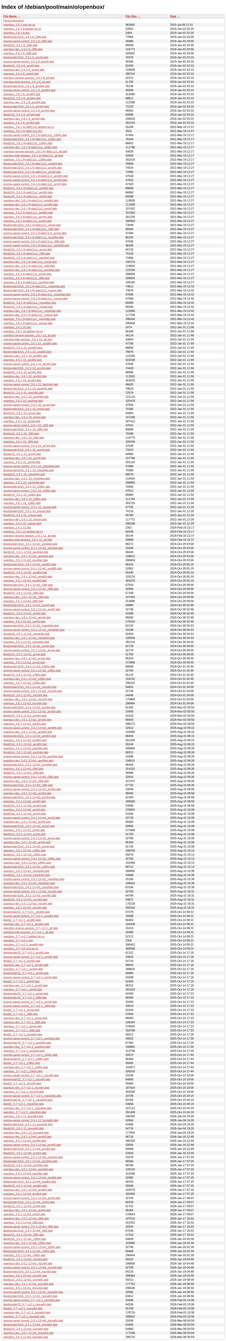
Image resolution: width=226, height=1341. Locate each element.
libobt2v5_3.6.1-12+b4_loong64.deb (26, 1328)
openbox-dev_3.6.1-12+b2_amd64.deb (27, 576)
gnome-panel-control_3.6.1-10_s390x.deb (29, 490)
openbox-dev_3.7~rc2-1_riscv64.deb (26, 1087)
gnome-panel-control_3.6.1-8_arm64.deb (29, 110)
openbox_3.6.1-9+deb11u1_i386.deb (26, 278)
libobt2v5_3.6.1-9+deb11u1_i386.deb (26, 253)
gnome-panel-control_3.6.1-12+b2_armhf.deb (31, 609)
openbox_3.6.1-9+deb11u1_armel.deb (27, 274)
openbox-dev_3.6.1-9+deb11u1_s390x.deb (30, 147)
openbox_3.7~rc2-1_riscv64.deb (23, 1091)
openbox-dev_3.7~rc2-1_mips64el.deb (27, 1108)
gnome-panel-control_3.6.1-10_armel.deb (29, 404)
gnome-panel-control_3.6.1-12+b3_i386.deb (30, 776)
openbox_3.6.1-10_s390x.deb (22, 503)
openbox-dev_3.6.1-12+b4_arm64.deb (27, 1136)
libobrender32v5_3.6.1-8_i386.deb (24, 36)
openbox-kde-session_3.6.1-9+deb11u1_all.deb (33, 155)
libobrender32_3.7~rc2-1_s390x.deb (26, 1058)
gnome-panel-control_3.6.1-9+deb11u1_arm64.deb (35, 180)
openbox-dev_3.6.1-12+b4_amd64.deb (27, 1189)
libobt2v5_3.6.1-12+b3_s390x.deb (24, 854)
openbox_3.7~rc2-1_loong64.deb (24, 1316)
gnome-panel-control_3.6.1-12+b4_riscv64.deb (32, 1267)
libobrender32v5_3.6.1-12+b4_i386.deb (28, 1230)
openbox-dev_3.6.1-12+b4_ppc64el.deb (28, 1169)
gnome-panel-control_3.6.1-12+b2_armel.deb (31, 650)
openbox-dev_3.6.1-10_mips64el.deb (26, 478)
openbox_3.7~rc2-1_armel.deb (22, 1026)
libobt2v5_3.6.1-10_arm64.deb (22, 372)
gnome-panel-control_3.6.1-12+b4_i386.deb (30, 1226)
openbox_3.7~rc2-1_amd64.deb (23, 944)
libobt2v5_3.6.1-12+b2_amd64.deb (25, 572)
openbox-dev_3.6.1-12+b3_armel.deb (26, 842)
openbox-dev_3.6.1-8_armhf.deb (23, 69)
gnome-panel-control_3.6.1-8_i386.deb (27, 41)
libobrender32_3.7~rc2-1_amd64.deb (26, 911)
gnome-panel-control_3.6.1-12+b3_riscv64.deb (32, 891)
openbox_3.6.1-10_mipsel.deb (22, 523)
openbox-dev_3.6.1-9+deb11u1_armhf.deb (30, 208)
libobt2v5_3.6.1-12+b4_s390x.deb (24, 1239)
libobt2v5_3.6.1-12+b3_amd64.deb (25, 744)
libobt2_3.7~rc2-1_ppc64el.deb (22, 1034)
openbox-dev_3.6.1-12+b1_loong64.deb (28, 1283)
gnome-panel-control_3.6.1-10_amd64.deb (30, 343)
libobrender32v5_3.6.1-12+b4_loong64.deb (30, 1324)
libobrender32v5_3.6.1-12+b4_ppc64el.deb (30, 1161)
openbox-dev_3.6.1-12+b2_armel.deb (26, 658)
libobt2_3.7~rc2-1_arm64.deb (21, 960)
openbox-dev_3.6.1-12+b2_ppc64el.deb (28, 556)
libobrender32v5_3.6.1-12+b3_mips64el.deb (31, 887)
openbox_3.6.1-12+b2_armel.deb (24, 662)
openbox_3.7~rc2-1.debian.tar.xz (24, 936)
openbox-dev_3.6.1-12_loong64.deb (26, 1132)
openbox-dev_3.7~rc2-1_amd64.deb (26, 924)
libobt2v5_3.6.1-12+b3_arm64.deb (24, 805)
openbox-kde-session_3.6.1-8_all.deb (26, 81)
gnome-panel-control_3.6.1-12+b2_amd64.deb (32, 568)
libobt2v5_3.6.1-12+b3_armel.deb (24, 834)
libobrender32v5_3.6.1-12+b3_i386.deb (28, 785)
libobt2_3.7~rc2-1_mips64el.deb (23, 1103)
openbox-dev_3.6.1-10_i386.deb (23, 437)
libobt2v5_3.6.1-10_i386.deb (21, 433)
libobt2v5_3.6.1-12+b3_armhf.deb (24, 813)
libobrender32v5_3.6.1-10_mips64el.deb (28, 470)
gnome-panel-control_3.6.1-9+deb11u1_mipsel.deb (35, 298)
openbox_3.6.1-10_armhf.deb (21, 462)
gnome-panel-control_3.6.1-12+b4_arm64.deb (32, 1144)
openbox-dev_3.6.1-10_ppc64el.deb (26, 396)
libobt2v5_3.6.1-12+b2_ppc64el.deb (25, 552)
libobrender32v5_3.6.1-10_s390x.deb (26, 486)
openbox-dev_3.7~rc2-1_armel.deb (25, 1018)
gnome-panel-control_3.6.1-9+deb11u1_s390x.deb (35, 135)
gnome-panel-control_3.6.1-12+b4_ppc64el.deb (33, 1157)
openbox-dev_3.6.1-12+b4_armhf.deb (27, 1210)
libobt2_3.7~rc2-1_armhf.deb (21, 981)
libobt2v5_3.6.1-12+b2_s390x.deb (24, 674)
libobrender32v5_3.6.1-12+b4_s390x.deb (29, 1251)
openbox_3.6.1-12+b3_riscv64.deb (25, 907)
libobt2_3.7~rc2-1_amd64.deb (22, 920)
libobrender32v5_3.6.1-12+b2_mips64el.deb (31, 625)
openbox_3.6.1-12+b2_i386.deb (23, 601)
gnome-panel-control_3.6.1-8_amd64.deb (29, 90)
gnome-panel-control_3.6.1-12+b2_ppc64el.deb (33, 548)
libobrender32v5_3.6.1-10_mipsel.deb (27, 511)
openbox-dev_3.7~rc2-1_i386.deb (24, 1022)
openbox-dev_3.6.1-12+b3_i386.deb (26, 781)
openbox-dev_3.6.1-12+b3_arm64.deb (27, 793)
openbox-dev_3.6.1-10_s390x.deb (24, 499)
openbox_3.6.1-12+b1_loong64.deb (25, 1288)
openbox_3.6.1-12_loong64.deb (23, 1116)
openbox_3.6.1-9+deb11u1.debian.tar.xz (28, 127)
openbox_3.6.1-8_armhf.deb (21, 73)
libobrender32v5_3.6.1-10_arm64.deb (27, 368)
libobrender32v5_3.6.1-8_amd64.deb (26, 86)
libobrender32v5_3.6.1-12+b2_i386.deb (28, 584)
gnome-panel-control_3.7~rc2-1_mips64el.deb (32, 1095)
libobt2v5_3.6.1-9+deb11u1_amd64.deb (28, 188)
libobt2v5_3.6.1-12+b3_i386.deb (23, 772)
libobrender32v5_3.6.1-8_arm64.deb (26, 106)
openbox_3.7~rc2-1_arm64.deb (23, 969)
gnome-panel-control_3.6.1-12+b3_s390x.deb (32, 858)
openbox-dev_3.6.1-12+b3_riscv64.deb (27, 903)
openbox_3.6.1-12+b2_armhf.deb (24, 621)
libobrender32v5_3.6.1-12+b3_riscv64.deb (29, 895)
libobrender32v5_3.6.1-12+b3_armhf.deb (29, 826)
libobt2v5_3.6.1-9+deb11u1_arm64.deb (28, 192)
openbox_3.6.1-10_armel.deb (21, 421)
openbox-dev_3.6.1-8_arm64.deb (24, 118)
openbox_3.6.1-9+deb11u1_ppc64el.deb (28, 282)
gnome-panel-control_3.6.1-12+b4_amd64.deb (32, 1177)
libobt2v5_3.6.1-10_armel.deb (22, 413)
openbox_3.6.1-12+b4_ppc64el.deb (25, 1173)
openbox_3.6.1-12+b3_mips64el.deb (26, 871)
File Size (131, 16)
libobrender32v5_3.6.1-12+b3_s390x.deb (29, 866)
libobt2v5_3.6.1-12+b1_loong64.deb (26, 1279)
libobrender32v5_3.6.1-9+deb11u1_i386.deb (31, 229)
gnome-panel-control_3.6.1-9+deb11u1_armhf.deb (35, 184)
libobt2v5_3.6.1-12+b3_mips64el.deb (26, 875)
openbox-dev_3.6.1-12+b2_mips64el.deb (29, 637)
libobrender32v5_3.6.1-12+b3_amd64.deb (29, 735)
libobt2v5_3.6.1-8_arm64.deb (21, 114)
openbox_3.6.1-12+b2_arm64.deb (24, 723)
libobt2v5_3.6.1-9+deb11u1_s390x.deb (27, 143)
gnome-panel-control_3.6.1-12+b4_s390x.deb (32, 1247)
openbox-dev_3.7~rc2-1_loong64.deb (26, 1312)
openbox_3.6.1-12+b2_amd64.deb (25, 580)
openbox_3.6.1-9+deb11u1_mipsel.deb (27, 323)
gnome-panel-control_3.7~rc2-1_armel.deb (30, 1001)
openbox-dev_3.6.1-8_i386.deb (23, 49)
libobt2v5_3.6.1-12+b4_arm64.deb (24, 1153)
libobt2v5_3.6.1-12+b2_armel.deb (24, 654)
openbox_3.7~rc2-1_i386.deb (21, 1030)
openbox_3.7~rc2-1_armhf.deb (22, 989)
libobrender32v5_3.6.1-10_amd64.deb (27, 351)
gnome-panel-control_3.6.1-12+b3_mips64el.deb (33, 879)
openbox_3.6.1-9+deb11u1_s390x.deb (27, 159)
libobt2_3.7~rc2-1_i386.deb (20, 1014)
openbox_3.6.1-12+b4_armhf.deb (24, 1214)
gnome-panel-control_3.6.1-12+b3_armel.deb (31, 838)
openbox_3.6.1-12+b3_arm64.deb (24, 801)
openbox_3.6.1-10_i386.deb (20, 441)
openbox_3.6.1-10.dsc (17, 327)
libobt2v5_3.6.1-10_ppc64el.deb (23, 392)
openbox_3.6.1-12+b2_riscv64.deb (25, 703)
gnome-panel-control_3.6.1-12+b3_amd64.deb (32, 727)
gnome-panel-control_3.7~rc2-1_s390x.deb (30, 1054)
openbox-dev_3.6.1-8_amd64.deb (24, 102)
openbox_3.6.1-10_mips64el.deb (23, 482)
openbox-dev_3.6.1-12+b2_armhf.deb (27, 617)
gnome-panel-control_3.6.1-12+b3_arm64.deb (32, 789)
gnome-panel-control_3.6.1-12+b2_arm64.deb (32, 711)
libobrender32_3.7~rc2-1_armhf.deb (26, 973)
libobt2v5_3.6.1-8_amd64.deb (22, 98)
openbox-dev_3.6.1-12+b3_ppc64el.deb (28, 760)
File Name (10, 16)
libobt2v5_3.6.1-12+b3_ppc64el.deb (25, 752)
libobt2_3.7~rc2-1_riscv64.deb (22, 1083)
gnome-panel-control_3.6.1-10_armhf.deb (29, 445)
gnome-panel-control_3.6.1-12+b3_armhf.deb (31, 817)
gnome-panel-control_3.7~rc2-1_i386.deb (29, 1005)
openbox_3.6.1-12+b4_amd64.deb (25, 1193)
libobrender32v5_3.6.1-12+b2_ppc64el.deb (30, 544)
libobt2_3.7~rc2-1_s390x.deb (21, 1063)
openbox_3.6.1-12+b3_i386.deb (23, 768)
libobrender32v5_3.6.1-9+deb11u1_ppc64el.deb (33, 237)
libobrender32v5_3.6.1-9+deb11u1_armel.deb (32, 225)
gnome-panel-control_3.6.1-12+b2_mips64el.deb (33, 629)
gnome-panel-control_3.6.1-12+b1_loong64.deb (33, 1292)
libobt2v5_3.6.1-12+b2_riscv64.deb (25, 695)
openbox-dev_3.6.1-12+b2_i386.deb (26, 597)
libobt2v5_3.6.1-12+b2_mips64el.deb (26, 633)
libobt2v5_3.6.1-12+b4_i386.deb (23, 1234)
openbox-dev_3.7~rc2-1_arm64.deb (25, 965)
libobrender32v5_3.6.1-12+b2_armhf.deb (29, 605)
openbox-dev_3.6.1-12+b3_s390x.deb (27, 862)
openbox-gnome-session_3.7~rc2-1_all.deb (30, 928)
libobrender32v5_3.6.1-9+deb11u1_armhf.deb (32, 171)
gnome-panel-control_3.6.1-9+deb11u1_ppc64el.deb (36, 245)
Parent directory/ (13, 20)
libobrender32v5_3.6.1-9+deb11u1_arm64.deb (32, 167)
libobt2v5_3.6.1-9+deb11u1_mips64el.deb (29, 302)
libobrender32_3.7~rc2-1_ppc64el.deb (27, 1042)
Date (173, 16)
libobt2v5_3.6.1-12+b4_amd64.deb (25, 1185)
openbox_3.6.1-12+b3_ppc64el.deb (25, 748)
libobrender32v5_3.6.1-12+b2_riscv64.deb (29, 686)
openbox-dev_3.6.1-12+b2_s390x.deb (27, 678)
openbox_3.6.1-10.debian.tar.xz (23, 331)
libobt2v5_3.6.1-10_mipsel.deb (22, 515)
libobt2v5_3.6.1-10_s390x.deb (22, 494)
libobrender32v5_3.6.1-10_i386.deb (25, 429)
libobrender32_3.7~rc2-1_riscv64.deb (26, 1079)
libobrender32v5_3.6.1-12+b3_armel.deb (29, 846)
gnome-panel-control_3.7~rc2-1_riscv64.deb (31, 1075)
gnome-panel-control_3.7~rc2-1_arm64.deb (30, 956)
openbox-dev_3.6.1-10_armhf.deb (24, 458)
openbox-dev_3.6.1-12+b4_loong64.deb (28, 1332)
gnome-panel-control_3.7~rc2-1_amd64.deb (31, 916)
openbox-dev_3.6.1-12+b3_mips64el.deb (29, 883)
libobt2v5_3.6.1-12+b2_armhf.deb (24, 613)
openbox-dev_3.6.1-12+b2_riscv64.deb (27, 699)
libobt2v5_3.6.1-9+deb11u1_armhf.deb (27, 196)
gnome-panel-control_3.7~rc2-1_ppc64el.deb (31, 1038)
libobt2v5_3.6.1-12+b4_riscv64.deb (25, 1259)
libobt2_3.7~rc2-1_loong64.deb (22, 1308)
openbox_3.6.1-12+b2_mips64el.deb (26, 642)
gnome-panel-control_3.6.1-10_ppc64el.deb (30, 384)
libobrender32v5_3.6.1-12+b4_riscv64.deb (29, 1271)
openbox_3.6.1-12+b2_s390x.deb (24, 682)
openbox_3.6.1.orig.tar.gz (19, 24)
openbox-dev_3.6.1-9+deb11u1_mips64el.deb (32, 310)
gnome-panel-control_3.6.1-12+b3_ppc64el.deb (33, 756)
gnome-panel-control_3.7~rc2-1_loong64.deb (31, 1300)
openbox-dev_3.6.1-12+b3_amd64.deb (27, 731)
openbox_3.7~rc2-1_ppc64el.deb (24, 1050)
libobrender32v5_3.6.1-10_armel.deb (26, 408)
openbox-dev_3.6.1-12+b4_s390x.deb (27, 1243)
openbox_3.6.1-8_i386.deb (20, 53)
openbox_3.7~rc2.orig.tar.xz (20, 948)
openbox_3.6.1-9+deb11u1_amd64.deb (28, 212)
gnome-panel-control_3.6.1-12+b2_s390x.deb (32, 670)
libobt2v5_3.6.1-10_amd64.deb (22, 347)
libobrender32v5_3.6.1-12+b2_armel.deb (29, 646)
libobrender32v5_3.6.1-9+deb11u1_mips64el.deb (34, 286)
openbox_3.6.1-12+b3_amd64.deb (25, 740)
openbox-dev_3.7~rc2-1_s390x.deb (25, 1067)
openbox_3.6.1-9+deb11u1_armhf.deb (27, 221)
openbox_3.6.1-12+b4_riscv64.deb (25, 1275)
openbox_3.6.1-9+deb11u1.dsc (22, 131)
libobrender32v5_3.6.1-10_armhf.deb (26, 449)
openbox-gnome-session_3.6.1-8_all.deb (29, 77)
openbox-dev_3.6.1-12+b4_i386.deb (26, 1218)
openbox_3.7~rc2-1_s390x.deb (22, 1071)
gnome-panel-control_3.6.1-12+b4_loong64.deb (33, 1320)
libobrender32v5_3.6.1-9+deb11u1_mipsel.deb (32, 290)
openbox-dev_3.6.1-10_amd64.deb (25, 355)
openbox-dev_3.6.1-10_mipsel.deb (25, 519)
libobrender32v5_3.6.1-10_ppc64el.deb (27, 388)
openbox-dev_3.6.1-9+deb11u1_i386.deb (29, 265)
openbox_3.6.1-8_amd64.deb (21, 94)
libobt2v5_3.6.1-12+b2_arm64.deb (24, 715)
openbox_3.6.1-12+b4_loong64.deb (25, 1337)
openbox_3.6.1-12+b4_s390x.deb (24, 1255)
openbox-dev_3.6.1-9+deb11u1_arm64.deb (30, 204)
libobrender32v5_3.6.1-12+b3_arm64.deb (29, 797)
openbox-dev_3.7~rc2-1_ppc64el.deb (26, 1046)
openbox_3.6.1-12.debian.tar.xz (23, 531)
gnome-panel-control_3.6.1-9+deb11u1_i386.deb (34, 241)
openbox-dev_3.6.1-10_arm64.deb (25, 376)
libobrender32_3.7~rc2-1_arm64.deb (26, 952)
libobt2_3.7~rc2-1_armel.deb (21, 1009)
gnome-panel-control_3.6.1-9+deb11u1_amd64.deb (35, 176)
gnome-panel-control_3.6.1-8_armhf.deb (28, 61)
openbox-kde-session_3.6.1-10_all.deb (27, 339)
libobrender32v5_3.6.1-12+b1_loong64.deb (30, 1296)
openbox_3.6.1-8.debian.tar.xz (22, 28)
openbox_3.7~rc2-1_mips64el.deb (24, 1112)
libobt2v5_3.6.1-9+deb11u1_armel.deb (27, 249)
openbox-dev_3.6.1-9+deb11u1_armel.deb (30, 261)
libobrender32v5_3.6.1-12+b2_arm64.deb (29, 707)
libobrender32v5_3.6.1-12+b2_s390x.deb (29, 666)
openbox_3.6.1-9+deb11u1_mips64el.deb (29, 319)
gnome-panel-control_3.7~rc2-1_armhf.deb (30, 977)
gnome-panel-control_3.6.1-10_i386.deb (28, 425)
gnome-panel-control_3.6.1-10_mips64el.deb (31, 466)
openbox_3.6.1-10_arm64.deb (22, 380)
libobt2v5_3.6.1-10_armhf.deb (22, 454)
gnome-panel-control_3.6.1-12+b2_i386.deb (30, 588)
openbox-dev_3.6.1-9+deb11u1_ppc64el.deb (31, 270)
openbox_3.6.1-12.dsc (17, 527)
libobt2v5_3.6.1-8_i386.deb (20, 45)
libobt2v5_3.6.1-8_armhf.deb (21, 65)
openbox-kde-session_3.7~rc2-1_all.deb (28, 932)
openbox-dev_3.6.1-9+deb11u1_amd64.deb (30, 200)
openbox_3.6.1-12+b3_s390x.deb (24, 850)
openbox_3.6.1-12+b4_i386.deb (23, 1222)
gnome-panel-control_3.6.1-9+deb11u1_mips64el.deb (37, 294)
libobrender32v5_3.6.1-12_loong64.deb (28, 1124)
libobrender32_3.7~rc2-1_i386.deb (25, 997)
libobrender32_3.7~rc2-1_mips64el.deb (28, 1099)
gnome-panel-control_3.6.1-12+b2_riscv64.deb (32, 691)
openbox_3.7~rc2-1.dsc (18, 940)
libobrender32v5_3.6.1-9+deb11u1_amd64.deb (32, 163)
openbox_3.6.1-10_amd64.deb (22, 359)
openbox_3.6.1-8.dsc (16, 32)
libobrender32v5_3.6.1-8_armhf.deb (25, 57)
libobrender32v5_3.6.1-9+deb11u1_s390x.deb (32, 139)
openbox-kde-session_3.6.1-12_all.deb (27, 539)
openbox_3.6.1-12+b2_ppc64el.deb (25, 560)
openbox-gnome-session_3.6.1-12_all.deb (29, 535)
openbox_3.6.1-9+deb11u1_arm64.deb (27, 216)
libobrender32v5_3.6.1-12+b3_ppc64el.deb (30, 764)
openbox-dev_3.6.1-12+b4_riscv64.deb (27, 1263)
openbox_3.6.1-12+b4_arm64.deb (24, 1140)
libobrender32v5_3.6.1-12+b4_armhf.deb (29, 1202)
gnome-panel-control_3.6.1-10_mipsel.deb (29, 507)
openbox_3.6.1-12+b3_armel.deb (24, 830)
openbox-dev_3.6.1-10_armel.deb (24, 417)
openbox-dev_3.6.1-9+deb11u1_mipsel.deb (30, 314)
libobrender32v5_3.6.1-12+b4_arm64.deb (29, 1148)
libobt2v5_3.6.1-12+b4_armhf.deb (24, 1206)
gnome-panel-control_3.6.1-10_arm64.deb (29, 363)
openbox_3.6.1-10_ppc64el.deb (23, 400)
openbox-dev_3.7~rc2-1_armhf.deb (25, 985)
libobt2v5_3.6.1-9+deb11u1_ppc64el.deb (29, 257)
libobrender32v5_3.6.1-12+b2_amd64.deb (29, 564)
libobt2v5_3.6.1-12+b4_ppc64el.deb (25, 1165)
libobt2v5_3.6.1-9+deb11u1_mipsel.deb (28, 306)
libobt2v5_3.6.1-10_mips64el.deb (24, 474)
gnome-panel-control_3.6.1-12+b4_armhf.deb (31, 1198)
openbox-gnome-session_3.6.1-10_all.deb (29, 335)
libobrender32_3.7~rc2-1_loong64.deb (27, 1304)
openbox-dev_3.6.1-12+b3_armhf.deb (27, 821)
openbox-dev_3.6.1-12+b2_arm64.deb (27, 719)
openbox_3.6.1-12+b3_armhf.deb (24, 809)
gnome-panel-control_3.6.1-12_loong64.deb (30, 1120)
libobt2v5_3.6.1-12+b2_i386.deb (23, 593)
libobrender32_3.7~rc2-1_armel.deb (25, 993)
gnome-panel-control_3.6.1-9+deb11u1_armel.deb (34, 233)
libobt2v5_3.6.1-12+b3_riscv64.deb (25, 899)
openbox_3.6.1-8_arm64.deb (21, 122)
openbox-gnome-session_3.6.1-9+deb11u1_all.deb (35, 151)
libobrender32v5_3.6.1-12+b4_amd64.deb (29, 1181)
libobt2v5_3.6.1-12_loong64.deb (23, 1128)
